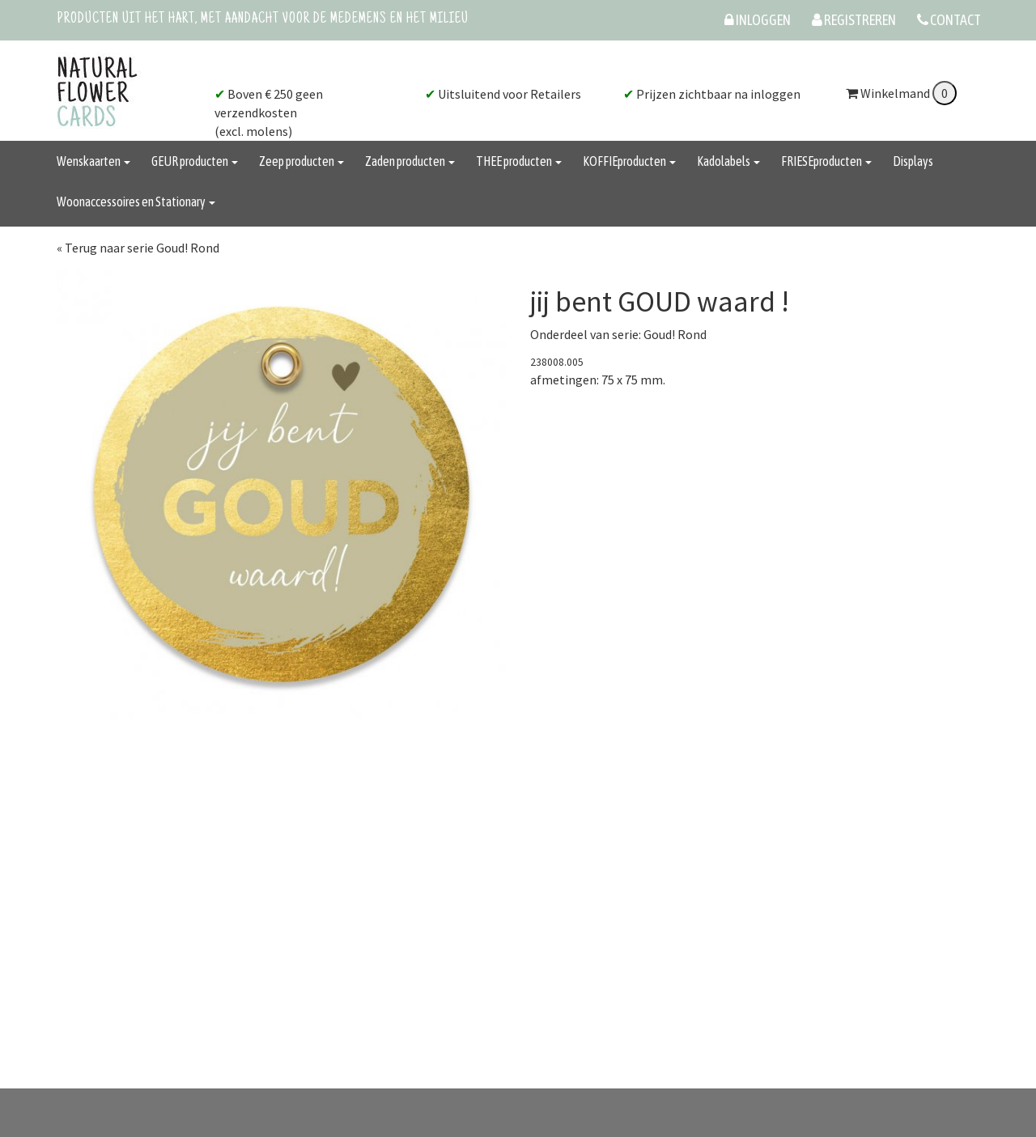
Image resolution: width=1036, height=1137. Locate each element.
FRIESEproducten (826, 161)
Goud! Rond (675, 334)
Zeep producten (301, 161)
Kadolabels (728, 161)
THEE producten (519, 161)
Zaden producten (410, 161)
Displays (913, 161)
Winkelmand (901, 93)
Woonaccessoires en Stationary (136, 201)
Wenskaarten (93, 161)
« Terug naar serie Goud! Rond (138, 248)
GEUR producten (194, 161)
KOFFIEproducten (629, 161)
